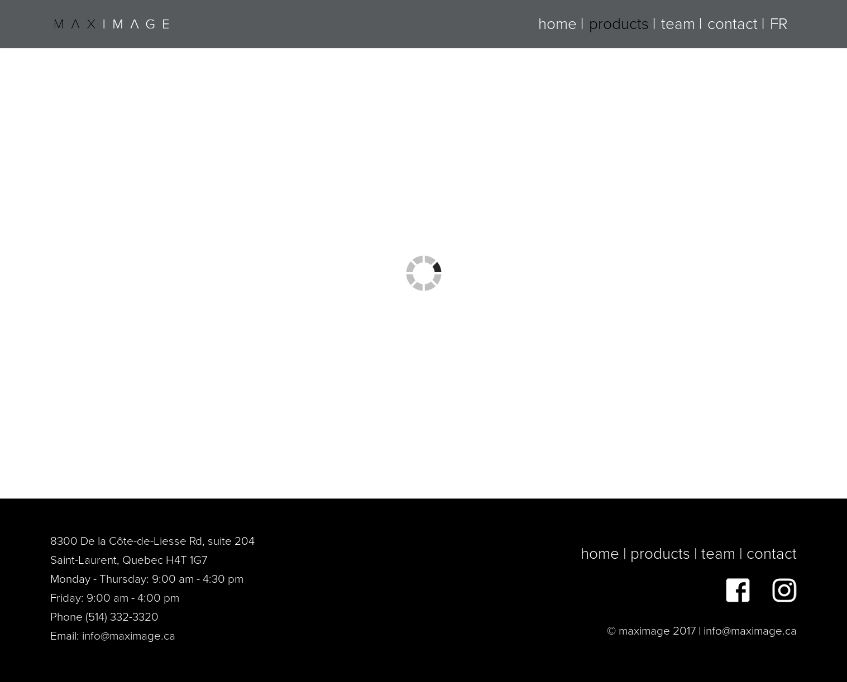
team (678, 23)
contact (732, 23)
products (619, 23)
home (557, 23)
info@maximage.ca (128, 636)
